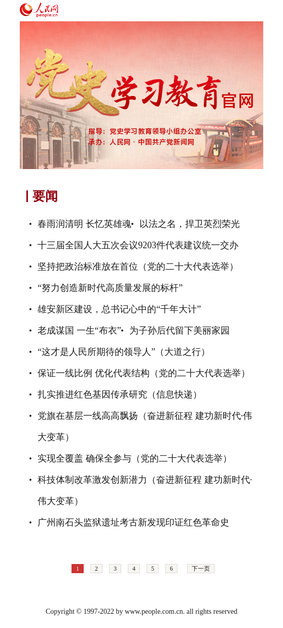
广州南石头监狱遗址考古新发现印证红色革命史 (133, 522)
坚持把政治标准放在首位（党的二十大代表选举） (138, 266)
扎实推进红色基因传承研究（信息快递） (120, 394)
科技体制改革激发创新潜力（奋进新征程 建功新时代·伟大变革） (145, 490)
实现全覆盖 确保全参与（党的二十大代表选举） (135, 458)
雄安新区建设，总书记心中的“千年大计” (119, 309)
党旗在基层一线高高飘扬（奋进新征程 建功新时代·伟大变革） (145, 426)
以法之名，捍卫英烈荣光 (189, 224)
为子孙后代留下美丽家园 (179, 330)
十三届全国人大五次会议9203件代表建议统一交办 (138, 245)
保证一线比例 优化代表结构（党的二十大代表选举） (144, 373)
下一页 (201, 568)
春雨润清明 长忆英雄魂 (84, 224)
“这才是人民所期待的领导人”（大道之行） (124, 352)
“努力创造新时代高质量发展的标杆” (110, 288)
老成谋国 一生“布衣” (79, 330)
